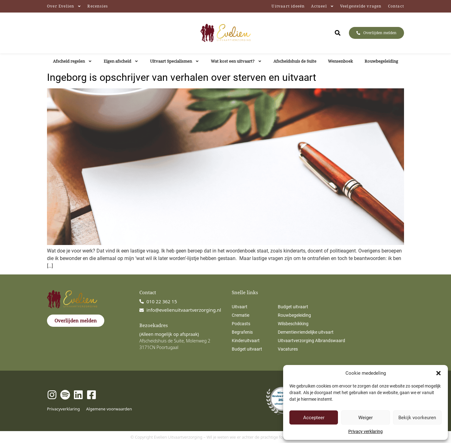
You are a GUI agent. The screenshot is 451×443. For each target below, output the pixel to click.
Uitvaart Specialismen (174, 61)
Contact (396, 6)
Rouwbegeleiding (381, 61)
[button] (438, 373)
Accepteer (313, 417)
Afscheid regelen (72, 61)
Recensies (97, 6)
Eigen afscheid (121, 61)
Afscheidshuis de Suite (294, 61)
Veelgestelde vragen (361, 6)
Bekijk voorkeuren (417, 417)
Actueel (322, 6)
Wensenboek (340, 61)
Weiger (365, 417)
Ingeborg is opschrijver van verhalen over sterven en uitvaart (181, 77)
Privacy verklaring (365, 431)
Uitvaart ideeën (288, 6)
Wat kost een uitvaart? (236, 61)
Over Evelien (64, 6)
